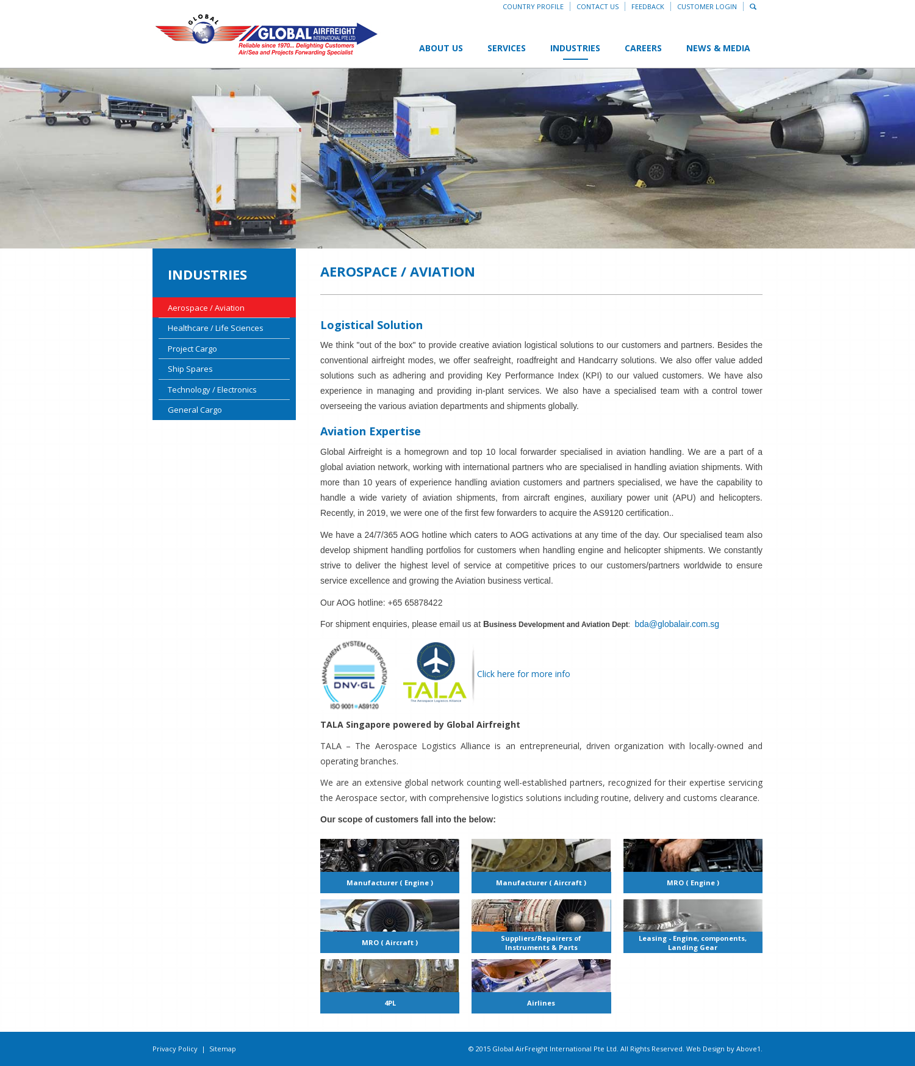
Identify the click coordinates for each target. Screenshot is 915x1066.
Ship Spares (190, 368)
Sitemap (222, 1048)
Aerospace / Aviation (206, 307)
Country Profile (533, 6)
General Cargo (195, 409)
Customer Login (707, 6)
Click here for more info (486, 674)
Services (506, 48)
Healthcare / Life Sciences (216, 327)
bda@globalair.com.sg (676, 624)
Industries (575, 48)
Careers (643, 48)
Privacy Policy (175, 1048)
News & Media (718, 48)
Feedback (647, 6)
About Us (441, 48)
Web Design (705, 1048)
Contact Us (597, 6)
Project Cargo (192, 348)
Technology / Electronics (212, 389)
